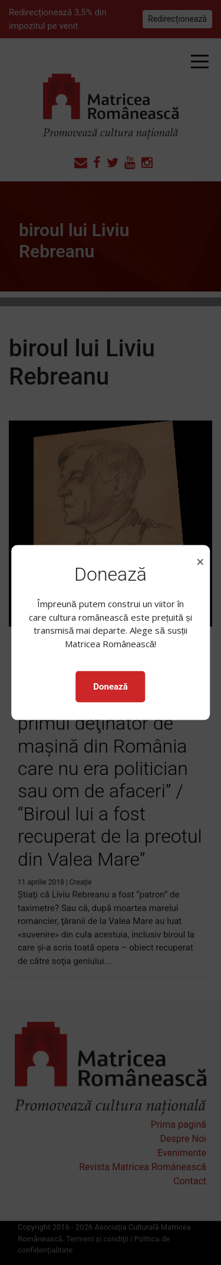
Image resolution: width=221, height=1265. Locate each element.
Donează (110, 686)
